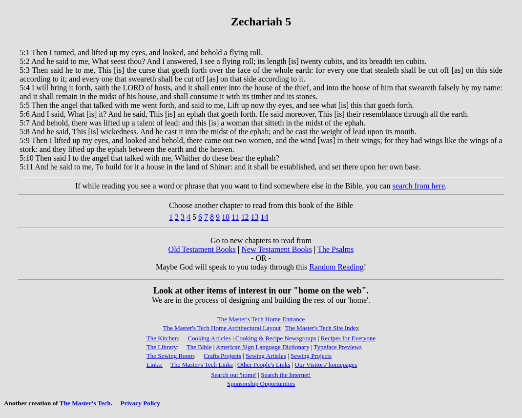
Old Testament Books (202, 249)
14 (265, 217)
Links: (154, 364)
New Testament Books (276, 249)
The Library (161, 347)
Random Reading (336, 267)
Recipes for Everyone (348, 338)
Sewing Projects (311, 355)
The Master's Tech (85, 403)
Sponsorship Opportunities (261, 383)
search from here (419, 186)
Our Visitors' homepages (326, 364)
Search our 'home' (233, 374)
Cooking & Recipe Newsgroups (275, 338)
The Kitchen (162, 338)
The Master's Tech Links (201, 364)
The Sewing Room (170, 355)
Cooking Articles (209, 338)
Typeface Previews (337, 347)
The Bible (199, 347)
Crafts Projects (222, 355)
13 (255, 217)
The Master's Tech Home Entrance (261, 319)
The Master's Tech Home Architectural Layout (222, 328)
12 (245, 217)
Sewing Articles (266, 355)
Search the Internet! (286, 374)
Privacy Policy (140, 403)
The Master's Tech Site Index (322, 328)
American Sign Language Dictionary (263, 347)
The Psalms (335, 249)
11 (235, 217)
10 (226, 217)
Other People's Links (264, 364)
